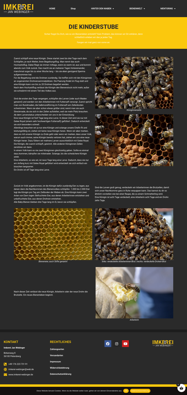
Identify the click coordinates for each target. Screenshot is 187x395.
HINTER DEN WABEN (102, 8)
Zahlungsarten (57, 349)
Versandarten (56, 355)
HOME (52, 8)
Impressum (55, 361)
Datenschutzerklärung (60, 374)
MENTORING (168, 8)
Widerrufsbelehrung (59, 368)
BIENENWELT (137, 8)
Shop (73, 8)
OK (126, 391)
